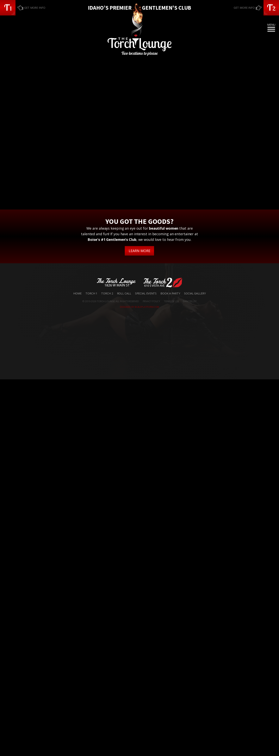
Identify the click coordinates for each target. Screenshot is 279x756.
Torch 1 (91, 670)
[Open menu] (271, 29)
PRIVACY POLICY (151, 678)
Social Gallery (195, 670)
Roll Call (124, 670)
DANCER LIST (190, 678)
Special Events (146, 670)
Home (77, 670)
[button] (8, 7)
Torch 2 (107, 670)
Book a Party (170, 670)
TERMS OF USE (171, 678)
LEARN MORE (139, 627)
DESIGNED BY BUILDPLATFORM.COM (139, 683)
